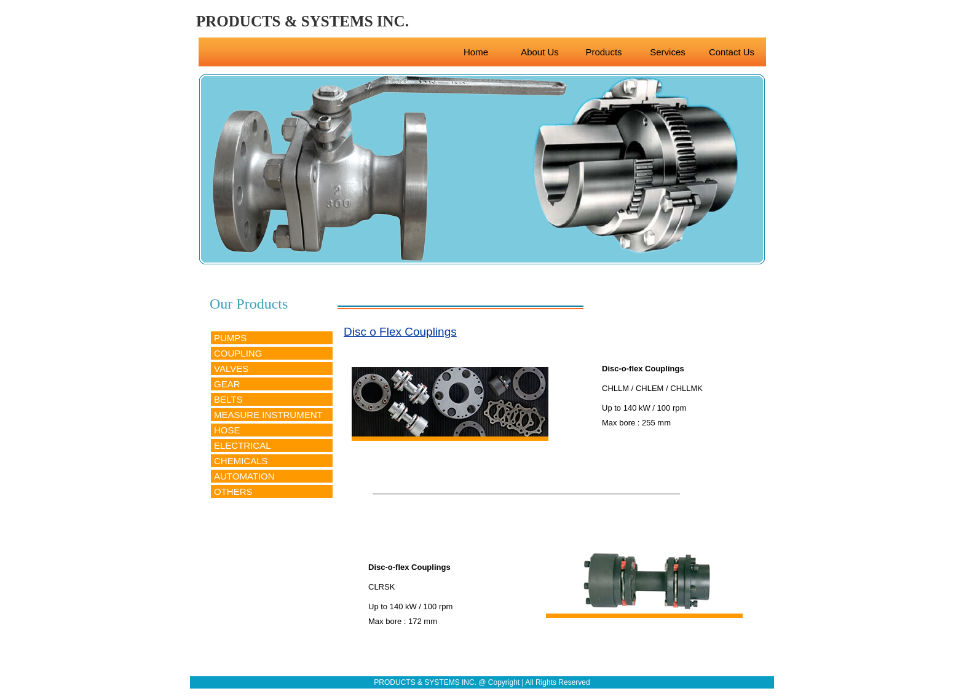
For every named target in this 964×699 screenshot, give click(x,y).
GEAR (227, 384)
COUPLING (238, 353)
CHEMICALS (241, 461)
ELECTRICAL (242, 445)
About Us (540, 52)
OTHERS (233, 491)
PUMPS (230, 338)
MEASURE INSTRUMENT (268, 414)
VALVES (231, 368)
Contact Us (731, 52)
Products (603, 52)
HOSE (227, 430)
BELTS (228, 399)
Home (476, 52)
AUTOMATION (244, 476)
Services (667, 52)
